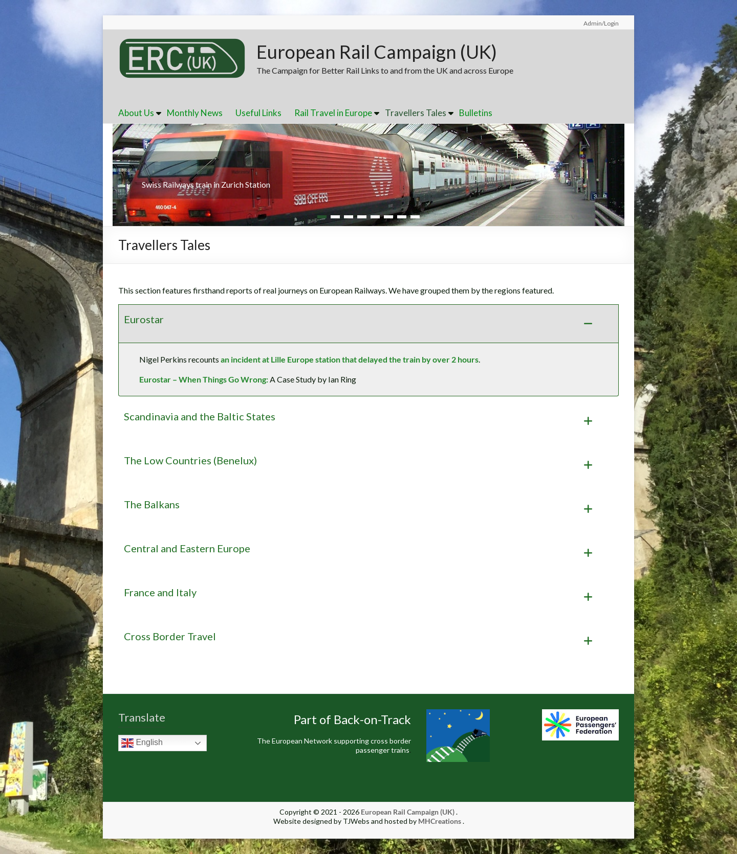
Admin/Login (601, 23)
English (142, 743)
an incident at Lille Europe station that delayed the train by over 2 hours (350, 359)
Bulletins (475, 112)
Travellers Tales (415, 112)
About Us (136, 112)
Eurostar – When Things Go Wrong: (203, 379)
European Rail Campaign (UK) (376, 51)
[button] (368, 323)
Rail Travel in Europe (333, 112)
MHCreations (439, 821)
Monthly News (195, 112)
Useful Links (258, 112)
